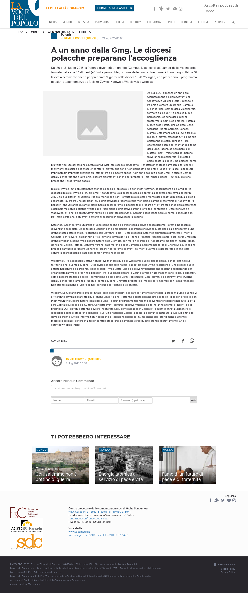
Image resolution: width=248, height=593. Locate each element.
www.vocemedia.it (79, 531)
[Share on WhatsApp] (192, 341)
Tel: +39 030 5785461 (115, 535)
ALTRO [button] (220, 22)
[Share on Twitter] (173, 341)
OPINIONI (186, 22)
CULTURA (135, 22)
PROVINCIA (102, 22)
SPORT (171, 22)
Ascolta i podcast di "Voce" (221, 8)
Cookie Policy (228, 568)
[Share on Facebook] (182, 341)
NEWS (53, 22)
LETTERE (203, 22)
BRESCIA (83, 22)
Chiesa (18, 32)
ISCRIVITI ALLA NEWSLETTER (114, 8)
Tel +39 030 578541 (118, 511)
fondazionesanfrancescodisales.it (89, 518)
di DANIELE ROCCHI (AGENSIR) (80, 38)
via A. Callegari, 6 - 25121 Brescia (88, 511)
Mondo (35, 32)
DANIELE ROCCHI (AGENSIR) (83, 359)
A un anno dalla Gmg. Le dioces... (70, 32)
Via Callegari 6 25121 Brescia (85, 535)
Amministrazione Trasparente (25, 584)
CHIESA (119, 22)
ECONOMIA (154, 22)
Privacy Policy (228, 572)
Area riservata (224, 565)
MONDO (67, 22)
